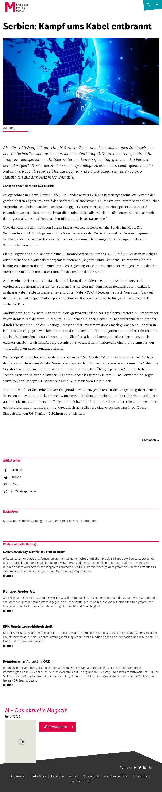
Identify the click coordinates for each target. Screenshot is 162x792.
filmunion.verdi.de (80, 781)
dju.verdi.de (139, 776)
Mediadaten (38, 776)
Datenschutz (91, 776)
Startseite (9, 521)
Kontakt (73, 776)
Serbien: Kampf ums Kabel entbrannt (73, 521)
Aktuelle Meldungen (32, 521)
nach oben (149, 440)
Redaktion (57, 776)
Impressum (18, 776)
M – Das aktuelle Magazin (36, 710)
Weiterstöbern (55, 727)
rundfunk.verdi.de (115, 776)
